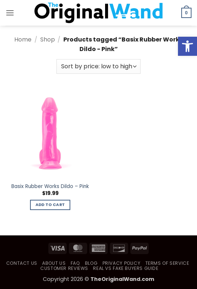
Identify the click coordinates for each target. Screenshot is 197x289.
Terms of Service (167, 263)
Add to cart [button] (50, 204)
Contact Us (21, 263)
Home (22, 39)
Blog (91, 263)
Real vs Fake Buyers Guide (125, 268)
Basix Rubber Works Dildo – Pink (50, 186)
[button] (9, 13)
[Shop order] (98, 66)
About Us (54, 263)
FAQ (75, 263)
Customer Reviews (64, 268)
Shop (47, 39)
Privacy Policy (122, 263)
